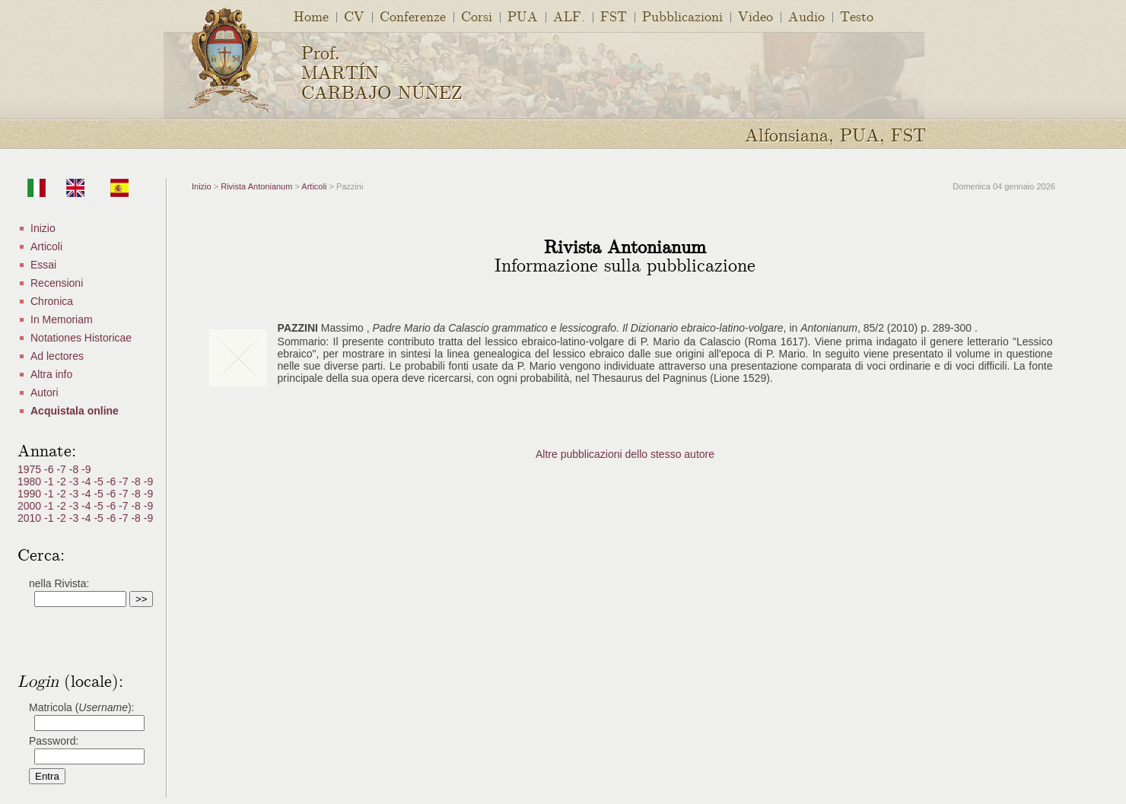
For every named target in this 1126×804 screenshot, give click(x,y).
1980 (30, 481)
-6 (50, 469)
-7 (62, 469)
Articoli (46, 246)
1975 (30, 469)
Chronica (51, 301)
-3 (75, 481)
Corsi (476, 15)
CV (354, 15)
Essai (43, 265)
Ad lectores (57, 356)
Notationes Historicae (81, 338)
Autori (44, 392)
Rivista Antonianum (256, 186)
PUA (522, 15)
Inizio (43, 228)
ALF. (569, 15)
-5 (100, 481)
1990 (30, 494)
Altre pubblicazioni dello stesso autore (625, 454)
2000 (30, 506)
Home (311, 15)
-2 (62, 481)
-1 (50, 481)
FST (613, 15)
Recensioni (56, 283)
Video (755, 15)
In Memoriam (61, 319)
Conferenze (413, 15)
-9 (86, 469)
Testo (856, 15)
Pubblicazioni (682, 15)
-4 (87, 481)
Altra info (51, 374)
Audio (806, 15)
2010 (30, 518)
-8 (75, 469)
